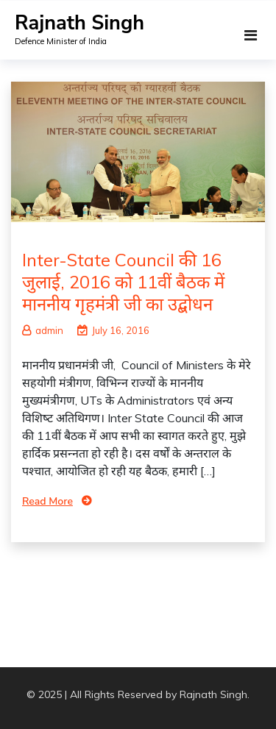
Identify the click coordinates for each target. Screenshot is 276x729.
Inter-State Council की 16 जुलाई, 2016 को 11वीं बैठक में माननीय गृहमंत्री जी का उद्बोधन (123, 282)
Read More (47, 501)
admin (42, 330)
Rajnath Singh (79, 23)
